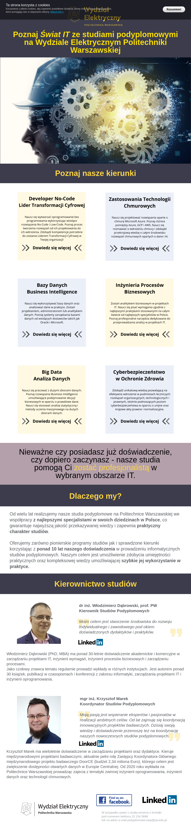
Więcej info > (57, 12)
